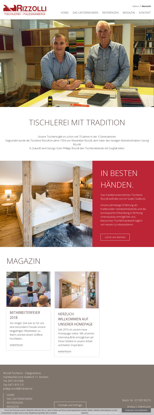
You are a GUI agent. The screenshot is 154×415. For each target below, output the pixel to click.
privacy (131, 406)
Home (65, 12)
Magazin (129, 12)
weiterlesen (16, 345)
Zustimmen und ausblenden (136, 410)
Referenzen (110, 12)
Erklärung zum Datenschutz (69, 413)
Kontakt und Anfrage (70, 405)
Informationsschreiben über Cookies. (104, 413)
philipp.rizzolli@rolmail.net (17, 388)
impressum (144, 406)
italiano (135, 6)
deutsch (146, 6)
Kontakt (145, 12)
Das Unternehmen (85, 12)
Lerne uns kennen (115, 237)
